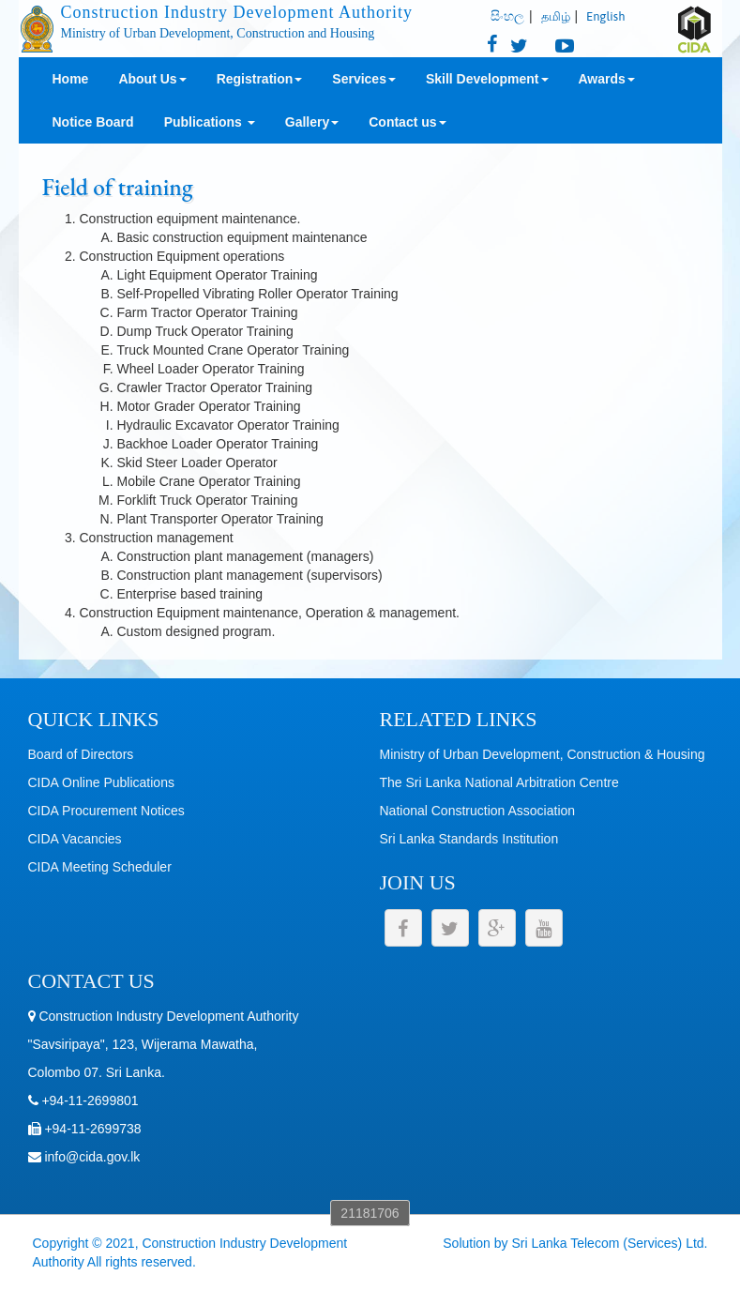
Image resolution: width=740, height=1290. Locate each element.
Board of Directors (81, 754)
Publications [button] (209, 121)
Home (71, 78)
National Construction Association (478, 810)
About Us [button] (152, 78)
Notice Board (93, 121)
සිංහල (507, 15)
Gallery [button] (312, 121)
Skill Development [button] (487, 78)
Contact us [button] (407, 121)
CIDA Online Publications (101, 782)
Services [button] (364, 78)
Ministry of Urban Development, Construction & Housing (542, 754)
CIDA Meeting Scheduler (100, 866)
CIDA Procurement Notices (106, 810)
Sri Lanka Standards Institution (469, 838)
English (605, 16)
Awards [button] (607, 78)
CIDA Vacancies (75, 838)
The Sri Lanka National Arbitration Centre (499, 782)
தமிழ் (555, 16)
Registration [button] (260, 78)
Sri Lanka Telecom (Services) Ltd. (609, 1243)
